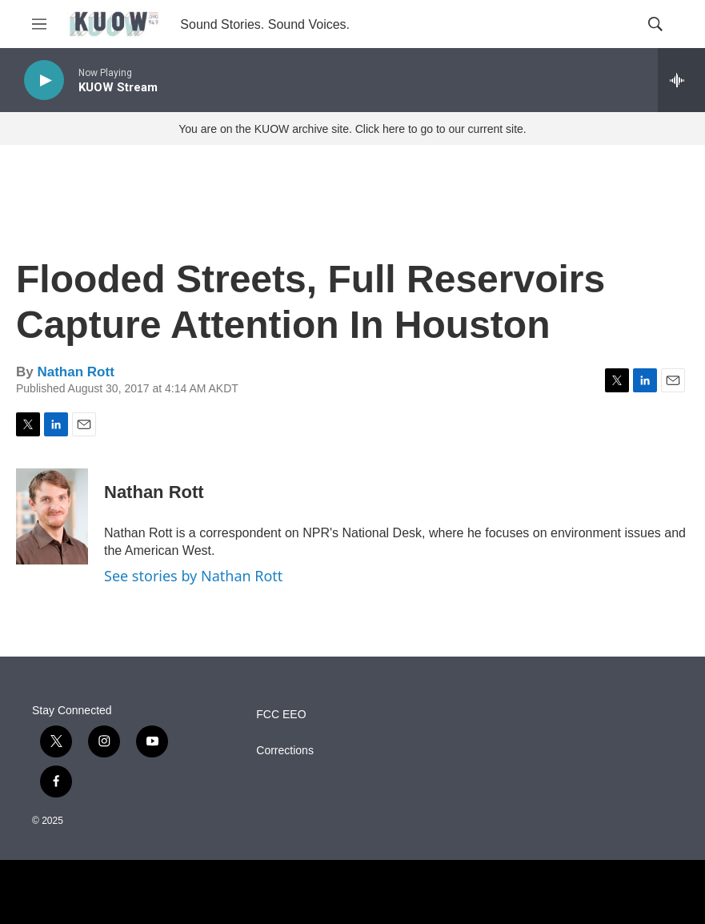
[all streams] (681, 80)
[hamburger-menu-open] (39, 24)
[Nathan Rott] (52, 516)
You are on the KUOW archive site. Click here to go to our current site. (352, 129)
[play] (44, 80)
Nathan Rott (75, 372)
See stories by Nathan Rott (193, 575)
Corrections (285, 751)
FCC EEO (281, 715)
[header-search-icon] (655, 24)
